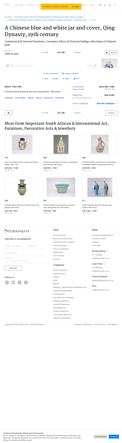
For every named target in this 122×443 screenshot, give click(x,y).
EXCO (55, 365)
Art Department (59, 379)
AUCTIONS (19, 5)
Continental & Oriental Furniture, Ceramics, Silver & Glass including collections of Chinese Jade (46, 20)
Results (113, 53)
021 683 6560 (97, 352)
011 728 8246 (97, 340)
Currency (70, 158)
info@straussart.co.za (100, 343)
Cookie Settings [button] (100, 437)
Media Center (58, 337)
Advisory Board (59, 358)
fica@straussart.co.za (100, 375)
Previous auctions (60, 330)
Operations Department (62, 403)
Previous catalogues (61, 334)
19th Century (9, 182)
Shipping (95, 327)
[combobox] (7, 330)
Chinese (39, 182)
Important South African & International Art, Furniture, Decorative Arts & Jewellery (49, 17)
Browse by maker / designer (64, 327)
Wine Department (59, 393)
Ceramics (30, 182)
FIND (91, 5)
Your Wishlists (58, 341)
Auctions (8, 17)
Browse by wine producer (63, 323)
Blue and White (20, 182)
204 (83, 242)
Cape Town (97, 348)
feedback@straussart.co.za (102, 365)
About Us (56, 344)
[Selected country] (7, 345)
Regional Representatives (62, 376)
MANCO (56, 369)
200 (45, 242)
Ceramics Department (61, 389)
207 (45, 285)
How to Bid (96, 330)
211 (83, 285)
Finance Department (60, 396)
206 (6, 285)
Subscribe (13, 353)
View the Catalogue (105, 188)
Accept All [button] (114, 437)
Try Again (75, 7)
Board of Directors (60, 355)
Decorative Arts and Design (63, 382)
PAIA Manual (113, 409)
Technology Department (62, 399)
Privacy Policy (99, 409)
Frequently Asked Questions (102, 320)
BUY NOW (30, 5)
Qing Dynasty (59, 182)
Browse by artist (59, 320)
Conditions (83, 409)
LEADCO (56, 362)
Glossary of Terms (99, 323)
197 (6, 242)
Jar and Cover (48, 182)
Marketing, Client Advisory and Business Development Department (78, 372)
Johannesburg (98, 336)
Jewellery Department (61, 386)
